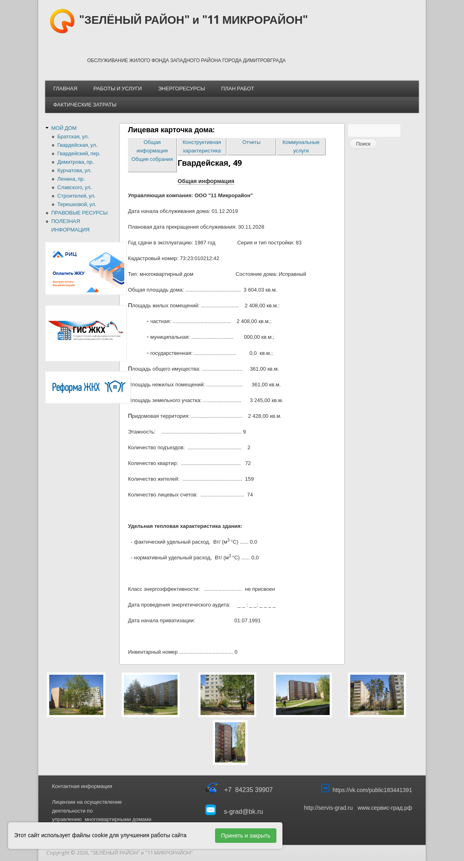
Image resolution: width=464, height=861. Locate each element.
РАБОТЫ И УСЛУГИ (118, 88)
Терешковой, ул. (76, 204)
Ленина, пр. (71, 179)
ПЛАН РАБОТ (237, 88)
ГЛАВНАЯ (65, 88)
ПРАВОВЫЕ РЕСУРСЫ (79, 213)
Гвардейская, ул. (77, 145)
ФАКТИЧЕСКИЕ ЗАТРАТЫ (85, 105)
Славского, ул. (74, 187)
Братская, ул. (73, 136)
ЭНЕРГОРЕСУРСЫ (181, 88)
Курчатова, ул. (74, 170)
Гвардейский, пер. (78, 153)
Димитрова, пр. (75, 162)
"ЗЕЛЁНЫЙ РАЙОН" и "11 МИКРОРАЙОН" (193, 20)
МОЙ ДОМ (64, 128)
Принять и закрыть (245, 835)
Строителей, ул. (76, 196)
